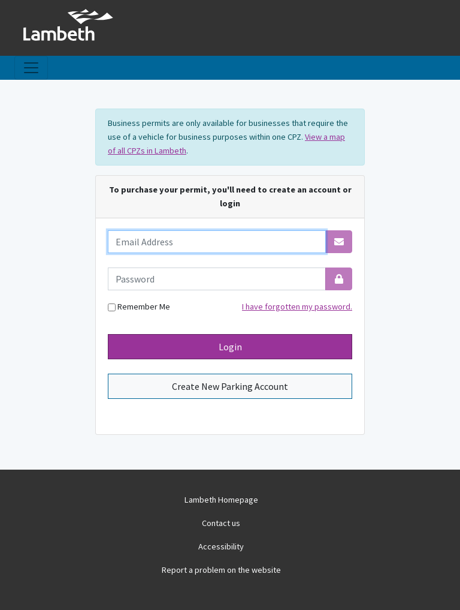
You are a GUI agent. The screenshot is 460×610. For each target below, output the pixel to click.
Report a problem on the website (221, 569)
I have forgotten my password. (297, 306)
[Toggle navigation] (31, 68)
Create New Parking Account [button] (230, 386)
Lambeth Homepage (221, 499)
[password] (217, 279)
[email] (217, 241)
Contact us (221, 523)
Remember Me (139, 306)
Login (230, 347)
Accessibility (221, 546)
